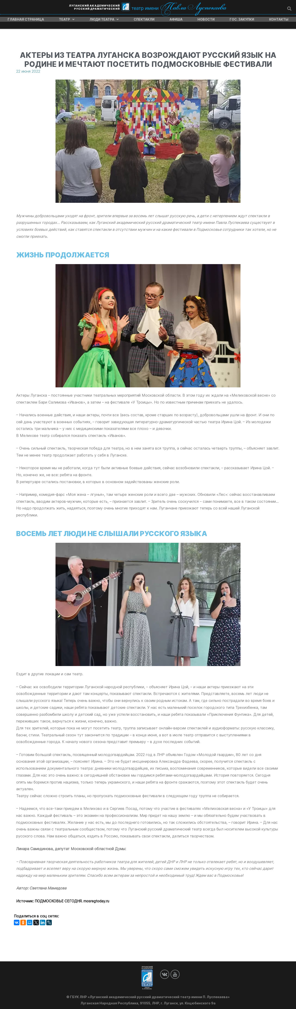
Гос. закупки (242, 18)
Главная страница (26, 18)
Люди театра (104, 18)
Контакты (278, 18)
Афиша (176, 18)
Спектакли (144, 18)
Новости (206, 18)
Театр (66, 18)
